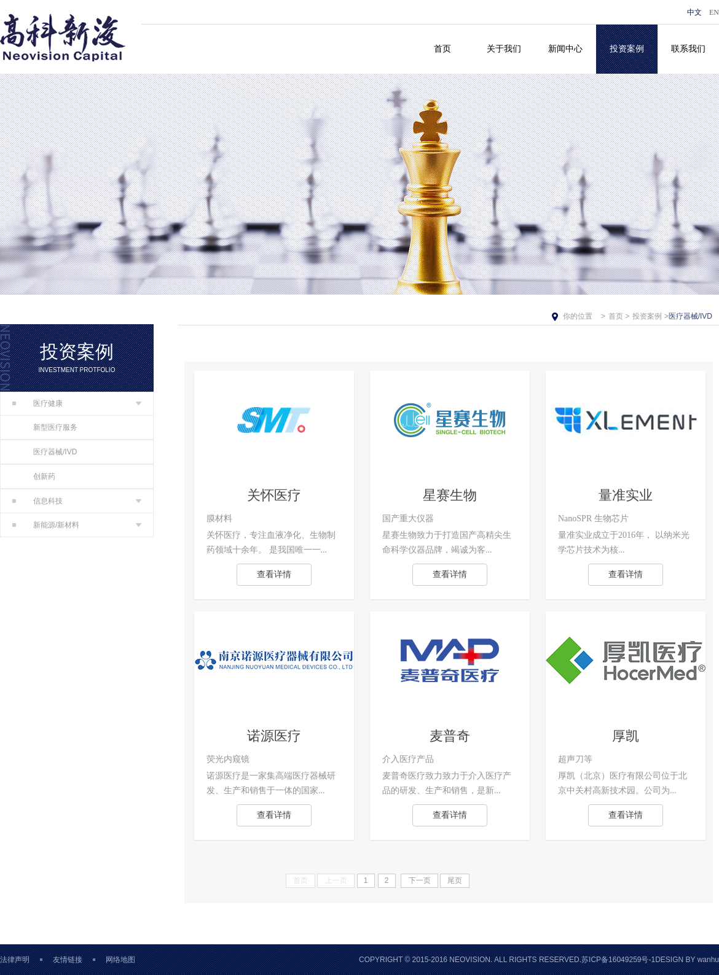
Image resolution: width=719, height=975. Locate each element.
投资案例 (627, 48)
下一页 (420, 880)
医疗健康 (37, 403)
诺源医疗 (274, 736)
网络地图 (120, 959)
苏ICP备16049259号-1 (618, 959)
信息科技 (37, 501)
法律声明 (14, 959)
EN (714, 12)
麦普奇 (450, 736)
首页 (442, 48)
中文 (694, 12)
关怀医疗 (274, 495)
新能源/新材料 (45, 525)
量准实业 (626, 495)
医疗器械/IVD (55, 452)
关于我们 (504, 48)
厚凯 (625, 736)
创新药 (44, 476)
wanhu (708, 959)
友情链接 (67, 959)
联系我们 (688, 48)
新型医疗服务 (55, 427)
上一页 (336, 880)
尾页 (454, 880)
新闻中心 (565, 48)
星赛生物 (450, 495)
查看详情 (274, 574)
